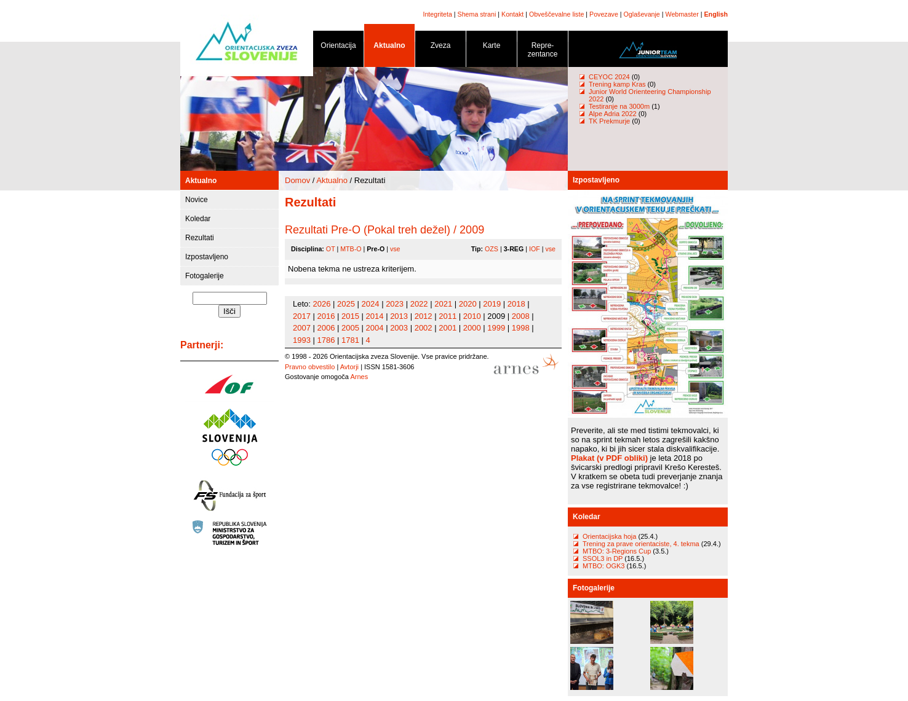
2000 (472, 327)
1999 (496, 327)
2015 (350, 316)
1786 (326, 340)
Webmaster (682, 14)
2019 (492, 303)
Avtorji (349, 366)
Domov (297, 180)
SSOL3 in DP (603, 558)
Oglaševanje (642, 14)
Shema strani (477, 14)
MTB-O (350, 249)
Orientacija (338, 47)
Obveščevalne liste (556, 14)
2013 (399, 316)
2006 (326, 327)
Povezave (603, 14)
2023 (395, 303)
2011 (447, 316)
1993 (302, 340)
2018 (516, 303)
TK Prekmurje (609, 121)
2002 (423, 327)
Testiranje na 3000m (620, 106)
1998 (521, 327)
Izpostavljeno (206, 257)
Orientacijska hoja (609, 536)
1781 (350, 340)
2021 (443, 303)
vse (395, 249)
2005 (350, 327)
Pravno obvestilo (310, 366)
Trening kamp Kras (617, 84)
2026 (322, 303)
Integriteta (437, 14)
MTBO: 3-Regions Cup (617, 551)
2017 (302, 316)
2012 (423, 316)
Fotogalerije (204, 276)
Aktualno (389, 47)
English (716, 14)
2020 (468, 303)
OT (330, 249)
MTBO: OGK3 (603, 566)
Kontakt (512, 14)
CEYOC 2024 (609, 76)
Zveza (440, 47)
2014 (375, 316)
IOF (534, 249)
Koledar (197, 218)
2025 (346, 303)
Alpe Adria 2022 (613, 113)
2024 (371, 303)
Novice (196, 199)
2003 (399, 327)
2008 (521, 316)
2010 (472, 316)
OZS (491, 249)
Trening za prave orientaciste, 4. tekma (641, 543)
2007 (302, 327)
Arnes (359, 376)
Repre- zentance (542, 52)
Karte (491, 47)
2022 (419, 303)
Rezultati (199, 237)
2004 (375, 327)
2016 (326, 316)
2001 (447, 327)
